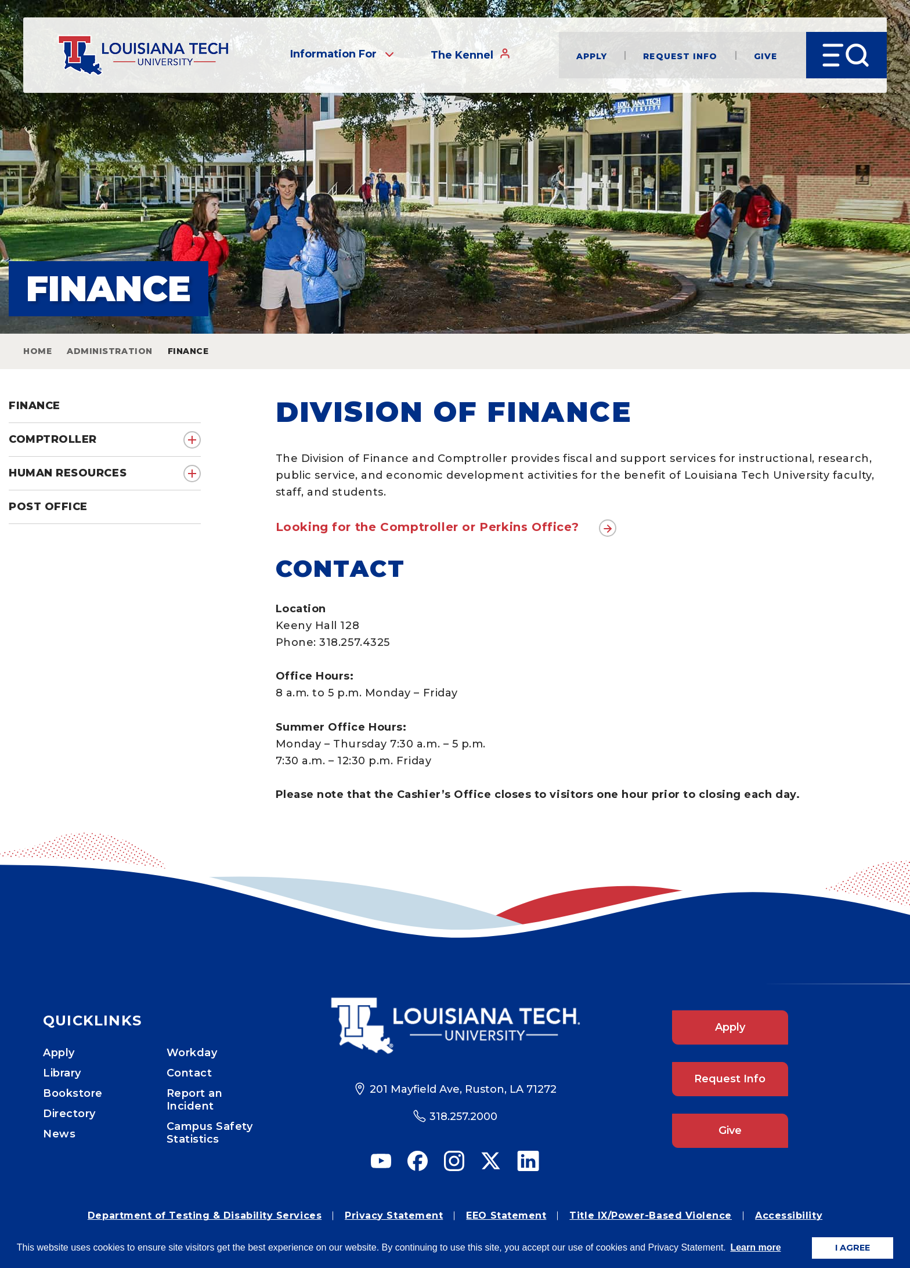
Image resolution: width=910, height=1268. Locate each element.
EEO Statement (506, 1215)
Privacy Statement (394, 1215)
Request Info (680, 55)
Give (765, 55)
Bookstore (73, 1093)
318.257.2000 (463, 1116)
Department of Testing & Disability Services (205, 1215)
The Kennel (471, 55)
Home (37, 351)
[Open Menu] (846, 55)
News (59, 1134)
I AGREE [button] (852, 1247)
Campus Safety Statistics (210, 1133)
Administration (110, 351)
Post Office (48, 506)
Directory (69, 1113)
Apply (592, 55)
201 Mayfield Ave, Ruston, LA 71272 (463, 1089)
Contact (189, 1073)
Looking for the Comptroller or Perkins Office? (427, 527)
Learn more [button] (755, 1247)
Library (62, 1073)
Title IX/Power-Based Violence (650, 1215)
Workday (192, 1052)
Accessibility (788, 1215)
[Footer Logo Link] (455, 1026)
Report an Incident (195, 1099)
